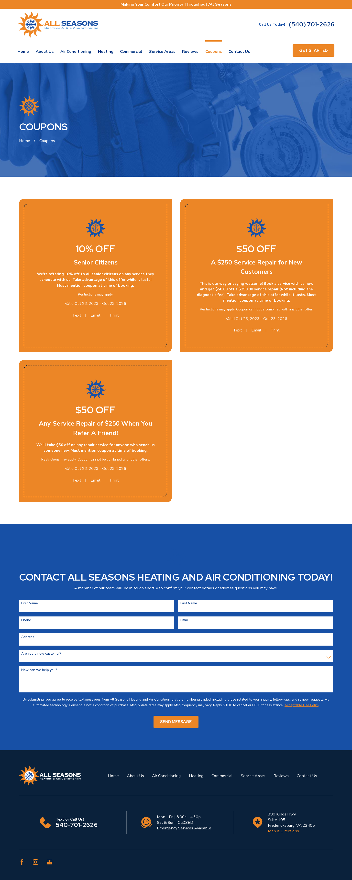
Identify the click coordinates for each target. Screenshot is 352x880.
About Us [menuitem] (45, 51)
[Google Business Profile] (49, 862)
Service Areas (253, 776)
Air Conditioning (166, 776)
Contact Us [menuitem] (239, 51)
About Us (135, 776)
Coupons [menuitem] (213, 51)
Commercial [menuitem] (131, 51)
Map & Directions (283, 831)
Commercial (222, 776)
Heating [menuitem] (105, 51)
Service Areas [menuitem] (162, 51)
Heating (196, 776)
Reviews (281, 776)
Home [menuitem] (23, 51)
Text (76, 315)
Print (114, 315)
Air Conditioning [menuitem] (75, 51)
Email (95, 315)
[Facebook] (22, 862)
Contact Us (307, 776)
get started (313, 50)
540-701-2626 (77, 825)
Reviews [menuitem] (190, 51)
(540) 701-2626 (311, 25)
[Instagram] (35, 862)
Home (113, 776)
